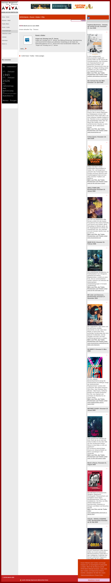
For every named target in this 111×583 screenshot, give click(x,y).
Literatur (4, 37)
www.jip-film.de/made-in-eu (95, 290)
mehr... (22, 48)
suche (23, 580)
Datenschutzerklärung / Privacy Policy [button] (92, 575)
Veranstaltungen (6, 30)
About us (4, 44)
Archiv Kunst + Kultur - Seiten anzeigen (32, 56)
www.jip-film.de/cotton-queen (96, 183)
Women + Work (6, 20)
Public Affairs (5, 24)
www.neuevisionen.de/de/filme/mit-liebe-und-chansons (98, 344)
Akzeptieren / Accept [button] (94, 580)
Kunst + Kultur (6, 27)
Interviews (5, 40)
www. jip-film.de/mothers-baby (96, 458)
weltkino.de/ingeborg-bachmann (97, 76)
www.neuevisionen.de (94, 132)
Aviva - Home (5, 17)
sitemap (28, 580)
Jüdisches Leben (6, 33)
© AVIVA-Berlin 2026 (8, 577)
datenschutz (41, 580)
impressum (34, 580)
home (46, 580)
